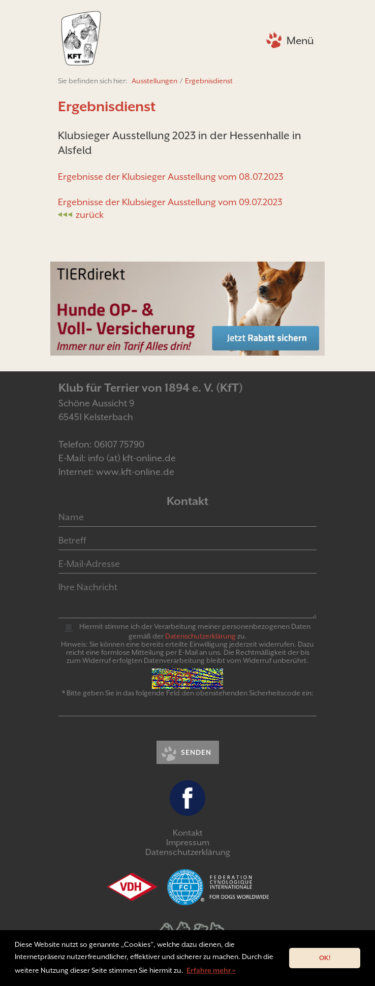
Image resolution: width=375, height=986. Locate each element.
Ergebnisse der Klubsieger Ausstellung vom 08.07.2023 (171, 176)
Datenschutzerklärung (187, 852)
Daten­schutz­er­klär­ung (200, 636)
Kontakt (188, 833)
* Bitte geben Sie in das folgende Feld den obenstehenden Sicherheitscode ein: (188, 693)
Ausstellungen (154, 81)
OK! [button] (325, 958)
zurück (90, 214)
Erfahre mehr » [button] (211, 970)
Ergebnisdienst (209, 81)
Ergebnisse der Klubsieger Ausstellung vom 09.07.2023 (170, 202)
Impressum (187, 842)
